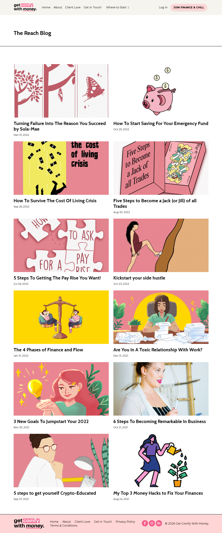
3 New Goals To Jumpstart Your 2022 (51, 421)
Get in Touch (92, 7)
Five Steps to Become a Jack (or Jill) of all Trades (154, 203)
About (58, 7)
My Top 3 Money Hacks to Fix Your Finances (158, 493)
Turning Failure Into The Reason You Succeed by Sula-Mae (60, 126)
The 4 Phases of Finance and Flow (48, 350)
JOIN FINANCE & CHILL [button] (188, 7)
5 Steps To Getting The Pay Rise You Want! (57, 278)
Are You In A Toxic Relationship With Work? (157, 350)
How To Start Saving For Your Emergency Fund (160, 123)
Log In (163, 7)
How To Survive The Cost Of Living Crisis (55, 200)
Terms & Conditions (63, 525)
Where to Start (117, 7)
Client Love (73, 7)
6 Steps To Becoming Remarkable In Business (159, 421)
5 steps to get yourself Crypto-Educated (55, 493)
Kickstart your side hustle (139, 278)
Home (46, 7)
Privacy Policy (125, 521)
